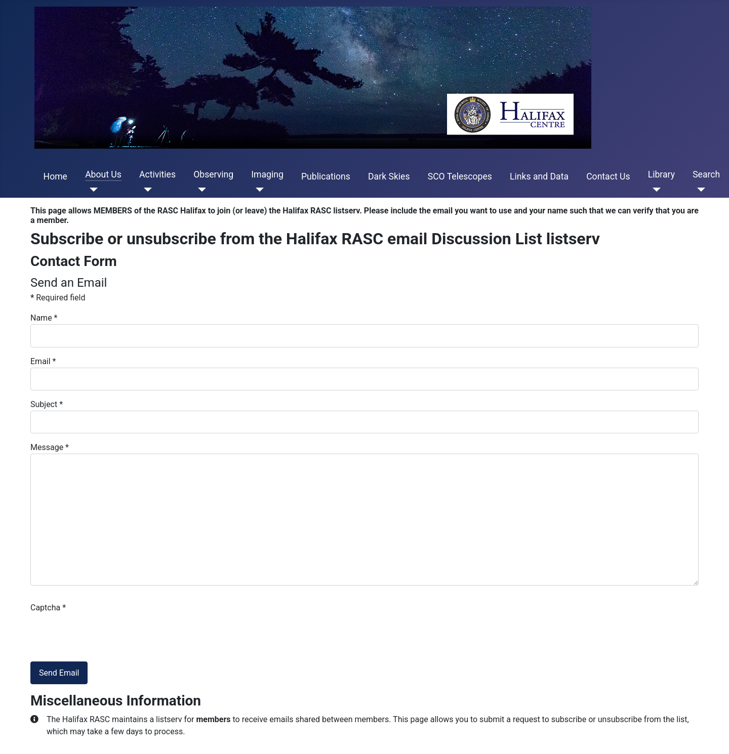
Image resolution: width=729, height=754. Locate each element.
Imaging (267, 174)
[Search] (699, 189)
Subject (46, 404)
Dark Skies (389, 176)
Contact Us (608, 176)
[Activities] (145, 189)
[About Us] (91, 189)
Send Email (59, 673)
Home (55, 176)
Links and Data (539, 176)
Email (43, 361)
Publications (325, 176)
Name (44, 318)
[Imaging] (257, 189)
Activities (157, 174)
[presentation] (107, 633)
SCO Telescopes (460, 176)
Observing (213, 174)
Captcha (48, 607)
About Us (103, 174)
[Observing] (199, 189)
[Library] (654, 189)
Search (706, 174)
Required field (57, 297)
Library (661, 174)
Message (49, 447)
